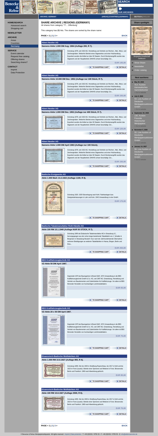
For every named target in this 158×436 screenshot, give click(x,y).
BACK (125, 35)
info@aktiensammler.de (129, 434)
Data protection (76, 434)
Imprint (67, 434)
